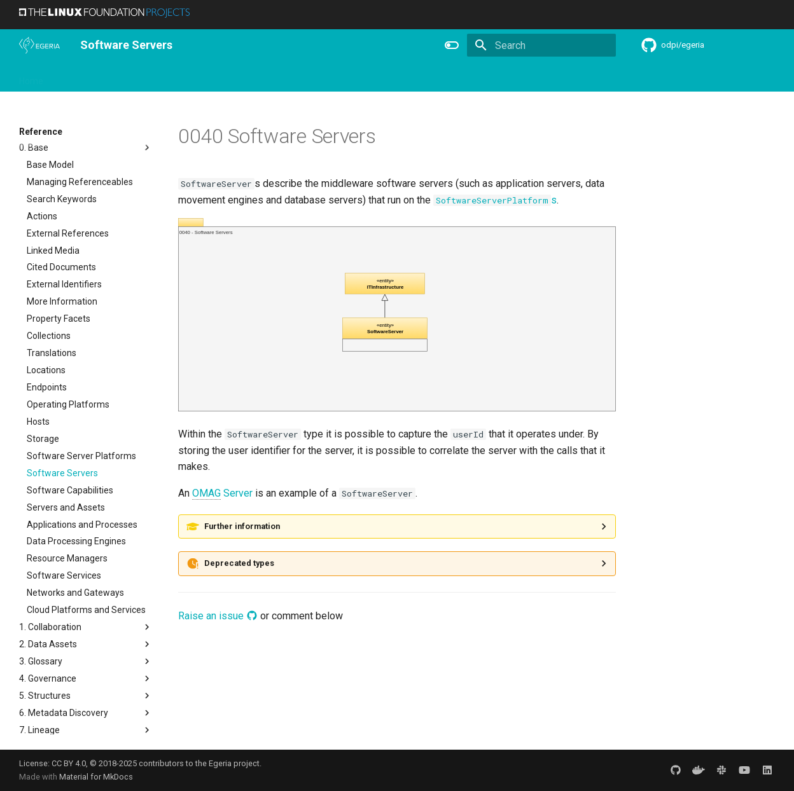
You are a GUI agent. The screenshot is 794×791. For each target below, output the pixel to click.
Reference (386, 77)
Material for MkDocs (96, 776)
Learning (166, 77)
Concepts (441, 77)
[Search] (541, 45)
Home (31, 77)
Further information (242, 526)
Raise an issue (218, 616)
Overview (77, 77)
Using (122, 77)
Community (222, 77)
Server (222, 493)
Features (331, 77)
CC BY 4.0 (69, 763)
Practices (494, 77)
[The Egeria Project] (39, 45)
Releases (279, 77)
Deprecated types (239, 563)
